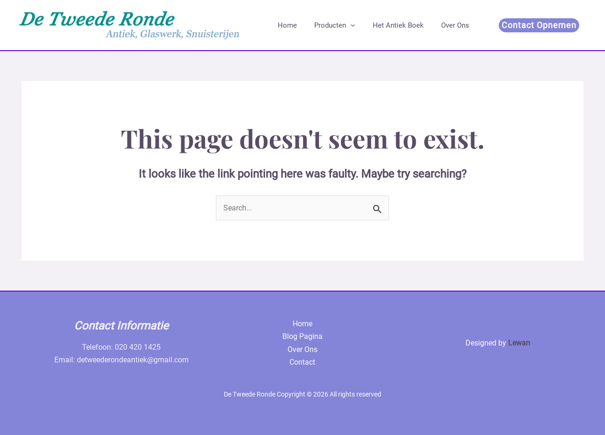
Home (285, 25)
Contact (302, 362)
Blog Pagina (302, 336)
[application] (345, 25)
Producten (329, 25)
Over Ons (443, 25)
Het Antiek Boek (389, 25)
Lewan (519, 342)
